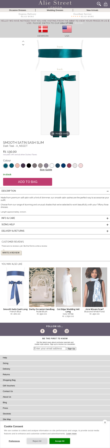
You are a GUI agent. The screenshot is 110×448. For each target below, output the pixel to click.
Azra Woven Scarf (95, 309)
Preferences (14, 441)
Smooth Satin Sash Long (15, 309)
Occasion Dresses (17, 10)
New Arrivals (92, 10)
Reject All (37, 441)
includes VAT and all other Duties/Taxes (20, 154)
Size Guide (46, 169)
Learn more (71, 433)
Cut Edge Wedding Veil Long (68, 310)
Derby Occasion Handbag (41, 309)
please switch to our (53, 23)
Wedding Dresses (55, 10)
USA (67, 36)
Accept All (59, 441)
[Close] (79, 23)
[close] (105, 422)
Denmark (43, 36)
